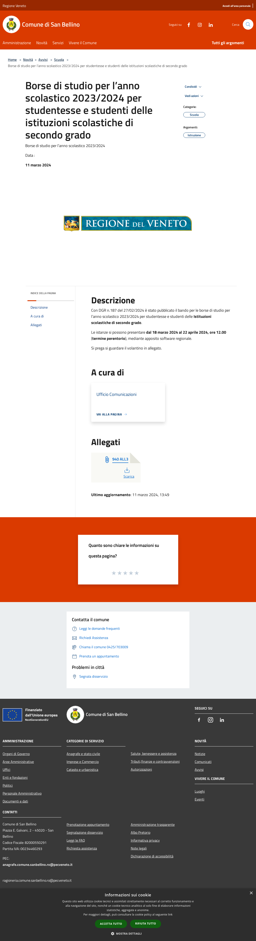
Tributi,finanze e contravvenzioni (155, 761)
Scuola (59, 59)
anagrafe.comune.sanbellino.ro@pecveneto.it (38, 864)
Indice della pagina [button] (43, 293)
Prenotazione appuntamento (88, 824)
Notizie (200, 753)
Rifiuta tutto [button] (145, 923)
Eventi (199, 799)
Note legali (139, 848)
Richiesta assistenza (82, 848)
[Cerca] (248, 24)
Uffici (6, 769)
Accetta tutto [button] (111, 924)
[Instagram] (198, 24)
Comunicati (203, 761)
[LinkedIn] (209, 24)
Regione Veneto (14, 5)
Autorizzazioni (141, 769)
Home (12, 59)
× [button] (251, 893)
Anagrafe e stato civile (83, 753)
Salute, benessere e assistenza (153, 753)
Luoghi (200, 791)
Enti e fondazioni (15, 777)
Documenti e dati (15, 801)
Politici (8, 785)
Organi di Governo (16, 753)
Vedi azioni (195, 96)
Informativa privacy (145, 840)
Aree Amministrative (18, 761)
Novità (28, 59)
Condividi (194, 86)
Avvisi (43, 59)
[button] (128, 933)
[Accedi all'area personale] (237, 6)
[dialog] (128, 914)
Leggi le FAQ (76, 840)
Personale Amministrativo (22, 793)
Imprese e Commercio (83, 761)
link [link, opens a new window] (170, 914)
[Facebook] (187, 24)
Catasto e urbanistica (82, 769)
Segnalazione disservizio (85, 832)
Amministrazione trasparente (153, 824)
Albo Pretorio (140, 832)
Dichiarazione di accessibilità (152, 856)
